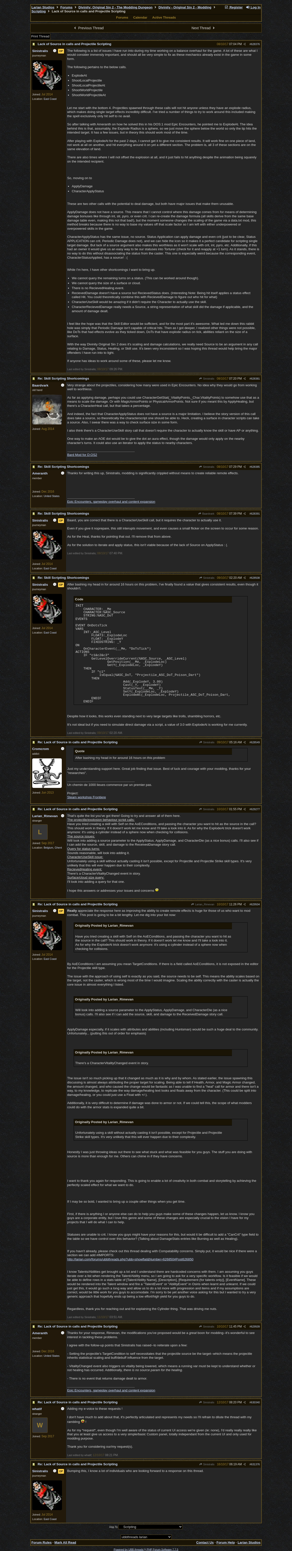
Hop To (113, 1526)
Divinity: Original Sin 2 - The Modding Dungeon (115, 7)
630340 (255, 1402)
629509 (255, 1326)
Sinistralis (206, 378)
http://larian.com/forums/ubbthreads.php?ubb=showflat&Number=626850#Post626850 (130, 1259)
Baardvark (206, 513)
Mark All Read (65, 1542)
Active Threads (164, 17)
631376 (255, 1464)
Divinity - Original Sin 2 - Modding (185, 7)
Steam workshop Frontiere (86, 797)
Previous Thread (88, 28)
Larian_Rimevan (202, 904)
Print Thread (40, 36)
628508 (255, 577)
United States (52, 496)
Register (234, 7)
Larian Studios (43, 7)
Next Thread (204, 28)
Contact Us (205, 1542)
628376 (255, 44)
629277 (255, 809)
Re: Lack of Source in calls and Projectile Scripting (78, 742)
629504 (255, 904)
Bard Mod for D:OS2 (82, 455)
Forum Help (226, 1542)
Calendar (140, 17)
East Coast (50, 98)
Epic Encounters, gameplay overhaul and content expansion (111, 501)
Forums (66, 7)
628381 (255, 378)
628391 (255, 513)
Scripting (39, 11)
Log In (253, 7)
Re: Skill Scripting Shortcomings (63, 378)
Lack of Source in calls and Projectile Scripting (74, 44)
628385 (255, 466)
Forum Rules (42, 1542)
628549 (255, 742)
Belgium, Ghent (53, 847)
